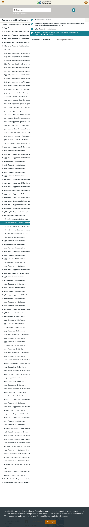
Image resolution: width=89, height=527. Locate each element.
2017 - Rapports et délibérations (14, 421)
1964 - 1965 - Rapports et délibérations (17, 208)
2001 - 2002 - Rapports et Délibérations (17, 363)
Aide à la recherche (20, 13)
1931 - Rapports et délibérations (14, 150)
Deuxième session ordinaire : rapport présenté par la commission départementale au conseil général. (26, 223)
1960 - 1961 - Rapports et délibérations (17, 201)
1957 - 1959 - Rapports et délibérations (17, 197)
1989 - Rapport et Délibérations (14, 316)
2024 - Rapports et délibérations (14, 475)
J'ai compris (51, 522)
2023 (5, 468)
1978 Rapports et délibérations (14, 277)
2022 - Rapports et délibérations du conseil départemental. (24, 461)
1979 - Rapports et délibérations (14, 280)
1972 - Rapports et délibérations (14, 248)
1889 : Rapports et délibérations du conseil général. (21, 64)
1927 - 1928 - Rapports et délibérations (17, 143)
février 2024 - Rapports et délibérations (17, 471)
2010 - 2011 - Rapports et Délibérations (17, 399)
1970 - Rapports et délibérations (14, 241)
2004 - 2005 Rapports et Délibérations (17, 374)
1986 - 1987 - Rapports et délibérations (17, 309)
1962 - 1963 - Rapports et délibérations (17, 205)
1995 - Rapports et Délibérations (14, 342)
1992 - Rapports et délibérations (14, 327)
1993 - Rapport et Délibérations (14, 331)
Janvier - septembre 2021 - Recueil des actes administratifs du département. (24, 453)
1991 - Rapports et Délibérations (14, 324)
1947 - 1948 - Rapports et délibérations (17, 183)
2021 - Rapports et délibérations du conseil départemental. (23, 450)
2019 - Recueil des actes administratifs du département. (23, 439)
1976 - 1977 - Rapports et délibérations (17, 269)
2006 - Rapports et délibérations (15, 381)
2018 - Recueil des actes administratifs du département (22, 428)
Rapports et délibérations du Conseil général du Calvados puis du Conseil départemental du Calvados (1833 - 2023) (22, 24)
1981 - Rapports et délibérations (14, 287)
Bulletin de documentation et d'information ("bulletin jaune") (24, 482)
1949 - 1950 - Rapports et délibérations (17, 186)
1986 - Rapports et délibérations (14, 306)
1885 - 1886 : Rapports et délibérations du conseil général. (23, 57)
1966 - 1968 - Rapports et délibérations (17, 212)
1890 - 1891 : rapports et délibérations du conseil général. (23, 67)
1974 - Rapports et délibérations (14, 259)
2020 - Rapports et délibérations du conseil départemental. (24, 443)
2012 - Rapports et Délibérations (14, 403)
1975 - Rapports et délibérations (14, 266)
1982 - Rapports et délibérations (14, 291)
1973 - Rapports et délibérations (14, 255)
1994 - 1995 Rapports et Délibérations (16, 334)
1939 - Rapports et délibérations (14, 176)
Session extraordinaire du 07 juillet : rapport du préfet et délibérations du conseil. (26, 233)
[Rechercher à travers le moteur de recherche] (33, 10)
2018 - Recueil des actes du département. (18, 432)
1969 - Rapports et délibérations (14, 215)
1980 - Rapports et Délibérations (15, 284)
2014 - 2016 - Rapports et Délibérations (17, 414)
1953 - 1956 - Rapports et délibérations (17, 194)
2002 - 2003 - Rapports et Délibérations (17, 370)
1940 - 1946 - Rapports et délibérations (17, 179)
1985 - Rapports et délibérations (14, 302)
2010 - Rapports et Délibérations (15, 396)
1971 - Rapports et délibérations (14, 244)
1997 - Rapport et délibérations (14, 349)
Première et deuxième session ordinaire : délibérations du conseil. (26, 230)
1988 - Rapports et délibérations (14, 313)
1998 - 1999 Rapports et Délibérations (16, 352)
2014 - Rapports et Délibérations (14, 410)
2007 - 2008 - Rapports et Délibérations (17, 389)
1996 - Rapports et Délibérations (14, 345)
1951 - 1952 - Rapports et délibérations (17, 190)
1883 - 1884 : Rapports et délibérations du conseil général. (23, 53)
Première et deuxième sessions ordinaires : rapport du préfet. (25, 226)
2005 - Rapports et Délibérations (15, 378)
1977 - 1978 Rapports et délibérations (16, 273)
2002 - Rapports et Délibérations (15, 367)
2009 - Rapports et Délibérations (15, 392)
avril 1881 (7, 49)
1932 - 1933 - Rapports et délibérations (17, 154)
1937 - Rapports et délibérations (14, 168)
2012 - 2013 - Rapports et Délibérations (17, 407)
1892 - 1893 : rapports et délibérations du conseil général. (23, 71)
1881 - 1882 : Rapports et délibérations (16, 46)
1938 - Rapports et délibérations (14, 172)
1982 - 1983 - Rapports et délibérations (17, 295)
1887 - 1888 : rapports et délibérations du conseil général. (23, 60)
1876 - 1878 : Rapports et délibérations (16, 39)
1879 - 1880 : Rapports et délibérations (16, 42)
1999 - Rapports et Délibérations (14, 356)
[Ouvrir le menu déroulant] (3, 2)
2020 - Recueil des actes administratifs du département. (23, 446)
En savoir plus (37, 522)
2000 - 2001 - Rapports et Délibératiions (17, 360)
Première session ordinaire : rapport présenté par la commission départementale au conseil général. (26, 219)
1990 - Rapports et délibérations (14, 320)
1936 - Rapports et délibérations (14, 165)
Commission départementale (15, 237)
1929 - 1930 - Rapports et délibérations (17, 147)
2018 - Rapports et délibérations (14, 425)
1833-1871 (7, 28)
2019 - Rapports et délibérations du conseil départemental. (24, 435)
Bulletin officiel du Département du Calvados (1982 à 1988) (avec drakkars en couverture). (24, 479)
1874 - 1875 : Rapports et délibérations (16, 35)
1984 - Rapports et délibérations (14, 298)
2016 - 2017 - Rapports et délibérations (17, 417)
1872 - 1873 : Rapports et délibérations (16, 31)
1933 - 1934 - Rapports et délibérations (17, 158)
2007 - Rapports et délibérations (15, 385)
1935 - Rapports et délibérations (14, 161)
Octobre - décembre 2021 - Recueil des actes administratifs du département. (24, 457)
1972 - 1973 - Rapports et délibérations (17, 251)
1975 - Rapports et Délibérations (14, 262)
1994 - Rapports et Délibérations (14, 338)
